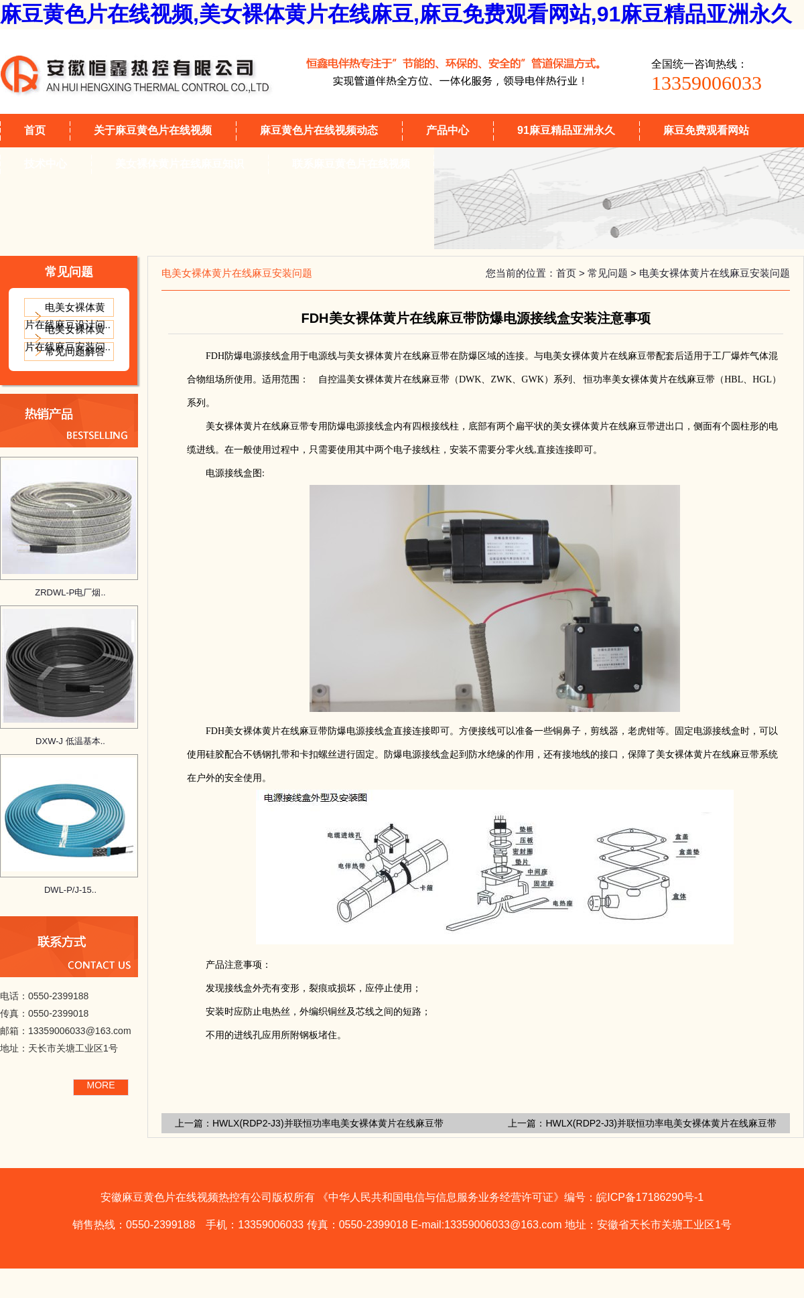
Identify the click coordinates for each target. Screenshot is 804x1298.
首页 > (572, 273)
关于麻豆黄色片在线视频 (153, 130)
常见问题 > (613, 273)
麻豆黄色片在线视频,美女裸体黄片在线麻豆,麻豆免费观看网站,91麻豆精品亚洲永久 (396, 14)
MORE (101, 1085)
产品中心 (447, 130)
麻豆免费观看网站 (706, 130)
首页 (35, 130)
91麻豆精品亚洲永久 (566, 130)
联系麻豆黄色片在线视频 (351, 163)
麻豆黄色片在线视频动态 (319, 130)
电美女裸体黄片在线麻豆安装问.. (68, 337)
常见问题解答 (75, 351)
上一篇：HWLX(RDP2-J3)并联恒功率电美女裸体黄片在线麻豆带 (642, 1123)
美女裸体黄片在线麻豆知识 (179, 163)
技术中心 (45, 163)
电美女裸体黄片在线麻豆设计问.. (68, 315)
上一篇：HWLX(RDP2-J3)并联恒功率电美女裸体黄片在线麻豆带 (309, 1123)
